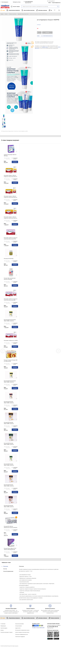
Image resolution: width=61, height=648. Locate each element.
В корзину (15, 161)
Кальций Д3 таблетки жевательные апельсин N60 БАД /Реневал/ (11, 527)
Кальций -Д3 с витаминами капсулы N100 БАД (9, 279)
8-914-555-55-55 (53, 626)
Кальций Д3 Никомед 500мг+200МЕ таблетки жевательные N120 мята (9, 444)
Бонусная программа (19, 623)
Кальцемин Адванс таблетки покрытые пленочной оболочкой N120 (11, 176)
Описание (5, 566)
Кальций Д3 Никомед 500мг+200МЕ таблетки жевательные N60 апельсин (10, 485)
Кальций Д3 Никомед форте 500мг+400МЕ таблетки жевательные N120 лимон (10, 320)
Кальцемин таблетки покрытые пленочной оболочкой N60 (10, 299)
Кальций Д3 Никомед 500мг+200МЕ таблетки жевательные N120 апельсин (10, 423)
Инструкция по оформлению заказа (22, 630)
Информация (3, 625)
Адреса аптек (17, 628)
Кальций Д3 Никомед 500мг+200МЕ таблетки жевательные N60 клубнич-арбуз (11, 402)
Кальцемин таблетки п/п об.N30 (11, 340)
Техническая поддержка (20, 636)
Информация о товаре (6, 562)
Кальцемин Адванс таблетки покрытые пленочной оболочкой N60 (11, 197)
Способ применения (8, 571)
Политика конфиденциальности (21, 634)
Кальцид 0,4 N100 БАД (8, 258)
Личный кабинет (18, 625)
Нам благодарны (4, 628)
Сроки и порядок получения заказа (22, 632)
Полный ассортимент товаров (6, 632)
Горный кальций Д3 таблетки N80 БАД (10, 155)
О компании (3, 623)
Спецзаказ (47, 32)
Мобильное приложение (52, 630)
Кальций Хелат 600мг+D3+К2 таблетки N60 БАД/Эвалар (10, 549)
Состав (5, 568)
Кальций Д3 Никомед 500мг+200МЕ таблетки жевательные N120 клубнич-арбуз (10, 506)
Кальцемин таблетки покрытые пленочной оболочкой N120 (10, 238)
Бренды (2, 630)
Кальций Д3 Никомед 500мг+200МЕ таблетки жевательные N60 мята (9, 464)
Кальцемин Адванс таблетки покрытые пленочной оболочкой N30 (11, 217)
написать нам (45, 47)
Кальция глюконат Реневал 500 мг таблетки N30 (10, 361)
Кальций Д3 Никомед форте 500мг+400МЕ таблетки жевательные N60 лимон (10, 381)
